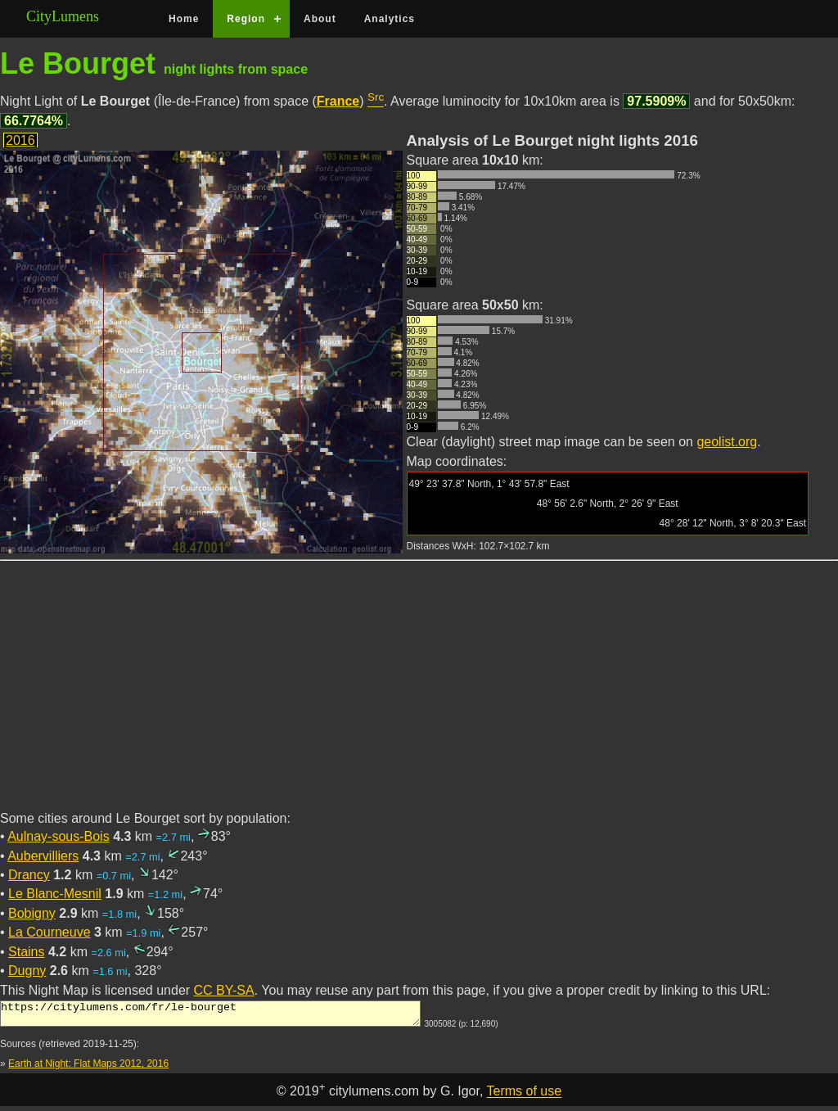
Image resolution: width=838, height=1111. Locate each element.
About (320, 19)
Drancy (29, 875)
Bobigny (32, 913)
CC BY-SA (224, 990)
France (338, 101)
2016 (20, 140)
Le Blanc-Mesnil (54, 894)
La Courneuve (49, 932)
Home (184, 19)
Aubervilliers (43, 856)
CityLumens (62, 16)
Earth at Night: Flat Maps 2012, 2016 (88, 1068)
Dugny (27, 971)
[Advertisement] (419, 695)
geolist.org (726, 442)
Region (246, 19)
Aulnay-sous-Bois (58, 836)
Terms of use (524, 1097)
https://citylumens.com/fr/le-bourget (210, 1016)
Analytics (389, 19)
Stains (26, 952)
